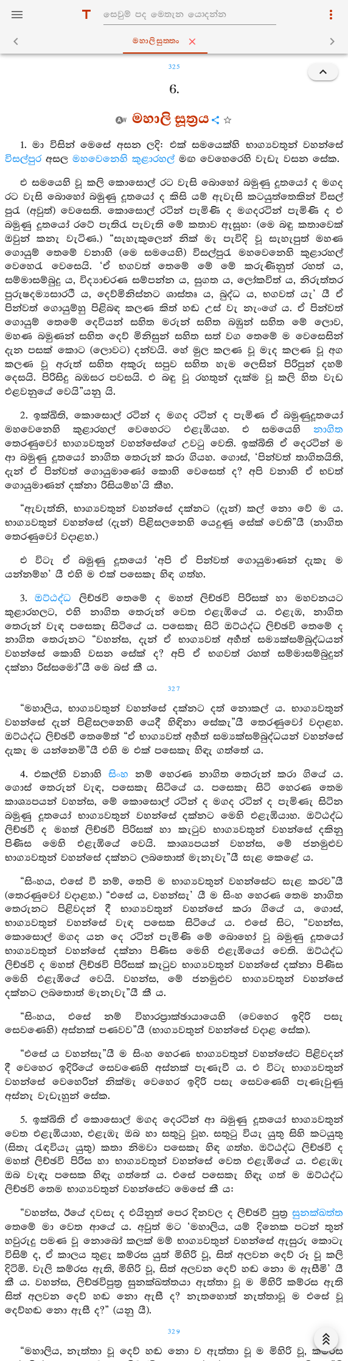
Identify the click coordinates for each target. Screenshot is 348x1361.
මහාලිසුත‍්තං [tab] (177, 41)
